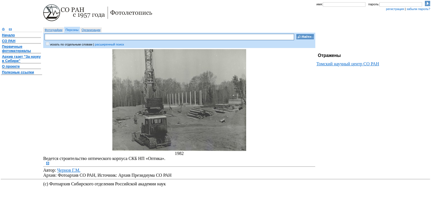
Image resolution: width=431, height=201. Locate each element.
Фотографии (53, 30)
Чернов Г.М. (68, 170)
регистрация (395, 9)
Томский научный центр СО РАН (347, 63)
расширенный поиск (109, 44)
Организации (91, 30)
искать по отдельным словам (71, 44)
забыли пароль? (418, 9)
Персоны (72, 30)
